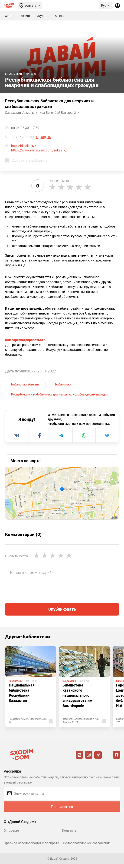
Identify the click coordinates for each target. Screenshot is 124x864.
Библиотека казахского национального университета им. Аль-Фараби (78, 695)
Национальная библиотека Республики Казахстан (22, 693)
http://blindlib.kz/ (23, 146)
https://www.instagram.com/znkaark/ (39, 150)
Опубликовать (62, 609)
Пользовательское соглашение (87, 843)
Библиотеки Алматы (25, 384)
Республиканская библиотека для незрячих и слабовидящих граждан (59, 394)
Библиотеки (13, 73)
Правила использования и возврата (31, 843)
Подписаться (62, 806)
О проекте (11, 830)
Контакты (69, 830)
